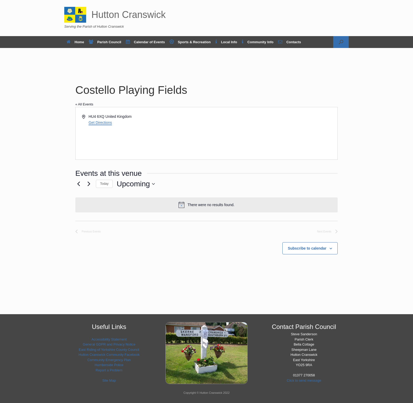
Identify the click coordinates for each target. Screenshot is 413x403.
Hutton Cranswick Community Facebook (109, 355)
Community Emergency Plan (109, 360)
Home (75, 42)
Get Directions (100, 122)
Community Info (257, 42)
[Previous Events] (78, 184)
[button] (341, 42)
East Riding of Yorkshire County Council (109, 350)
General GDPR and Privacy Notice (109, 344)
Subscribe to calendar (307, 248)
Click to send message (304, 380)
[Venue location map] (271, 133)
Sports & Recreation (190, 42)
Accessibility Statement (109, 339)
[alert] (206, 204)
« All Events (84, 104)
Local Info (226, 42)
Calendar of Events (145, 42)
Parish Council (105, 42)
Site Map (109, 380)
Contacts (289, 42)
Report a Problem (109, 370)
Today (104, 184)
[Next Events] (89, 184)
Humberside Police (109, 365)
